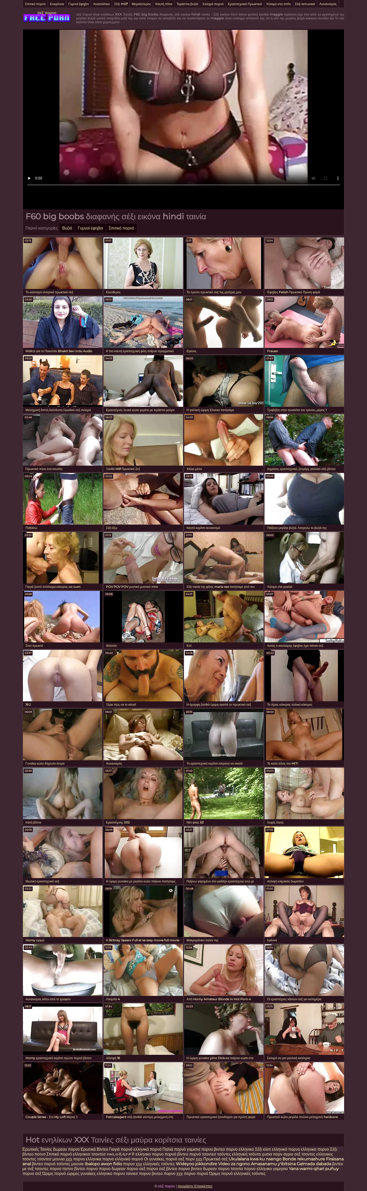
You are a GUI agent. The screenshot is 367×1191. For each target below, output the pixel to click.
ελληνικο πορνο (315, 1149)
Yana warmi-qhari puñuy (314, 1168)
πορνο (55, 1168)
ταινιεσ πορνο (138, 1173)
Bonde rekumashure (303, 1159)
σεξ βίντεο (168, 1168)
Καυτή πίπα (163, 4)
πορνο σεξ (31, 1173)
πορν (277, 1154)
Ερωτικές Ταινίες (37, 1149)
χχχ (199, 1159)
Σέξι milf (120, 4)
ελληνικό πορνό (148, 1149)
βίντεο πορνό (44, 1163)
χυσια (267, 1154)
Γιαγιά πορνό (120, 1149)
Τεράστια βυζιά (187, 4)
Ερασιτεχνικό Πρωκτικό (245, 4)
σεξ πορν (187, 1159)
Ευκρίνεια (57, 4)
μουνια (59, 1159)
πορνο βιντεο (213, 1149)
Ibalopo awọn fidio (103, 1163)
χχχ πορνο (76, 1159)
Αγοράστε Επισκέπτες (195, 1186)
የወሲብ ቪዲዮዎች (121, 1154)
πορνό (195, 1154)
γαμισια (194, 1149)
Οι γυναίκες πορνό (161, 1159)
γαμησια (280, 1168)
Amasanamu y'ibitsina (273, 1163)
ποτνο (40, 1154)
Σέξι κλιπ (263, 1149)
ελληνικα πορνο (100, 1159)
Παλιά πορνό (175, 1149)
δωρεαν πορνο (66, 1149)
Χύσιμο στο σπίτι (278, 4)
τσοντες (308, 1154)
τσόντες (224, 1154)
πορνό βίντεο (177, 1154)
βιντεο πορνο (163, 1173)
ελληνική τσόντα (246, 1154)
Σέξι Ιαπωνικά (305, 4)
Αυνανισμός (328, 4)
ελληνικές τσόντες (159, 1163)
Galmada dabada (314, 1163)
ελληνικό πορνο (286, 1149)
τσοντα (237, 1168)
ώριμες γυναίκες (81, 1173)
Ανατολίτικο (101, 4)
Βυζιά (67, 228)
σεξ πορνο (46, 12)
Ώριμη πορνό (54, 1173)
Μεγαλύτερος (141, 4)
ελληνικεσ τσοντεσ (89, 1154)
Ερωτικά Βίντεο (95, 1149)
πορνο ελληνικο (240, 1149)
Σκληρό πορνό (213, 4)
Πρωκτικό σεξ (215, 1159)
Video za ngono (234, 1163)
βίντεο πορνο (86, 1168)
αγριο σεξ (291, 1154)
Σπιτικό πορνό (35, 4)
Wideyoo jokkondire (196, 1163)
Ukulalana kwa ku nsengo (255, 1159)
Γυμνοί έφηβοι (78, 4)
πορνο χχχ (132, 1163)
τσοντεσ (209, 1154)
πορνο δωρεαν (113, 1168)
